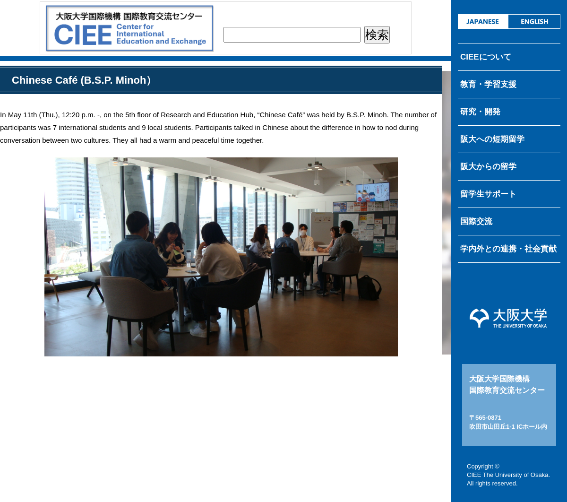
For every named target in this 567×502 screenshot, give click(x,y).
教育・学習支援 (488, 84)
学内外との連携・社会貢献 (508, 248)
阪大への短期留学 (492, 139)
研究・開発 (480, 111)
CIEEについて (485, 56)
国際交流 (476, 221)
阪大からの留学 (488, 166)
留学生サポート (488, 194)
